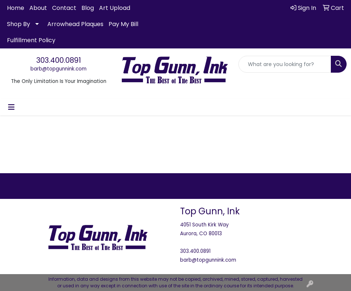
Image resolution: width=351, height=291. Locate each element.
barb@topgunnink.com (58, 68)
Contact (64, 8)
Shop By (18, 24)
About (38, 8)
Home (15, 8)
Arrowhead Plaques (75, 24)
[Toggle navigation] (11, 107)
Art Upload (114, 8)
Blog (87, 8)
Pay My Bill (123, 24)
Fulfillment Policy (31, 40)
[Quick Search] (284, 64)
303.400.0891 (58, 60)
